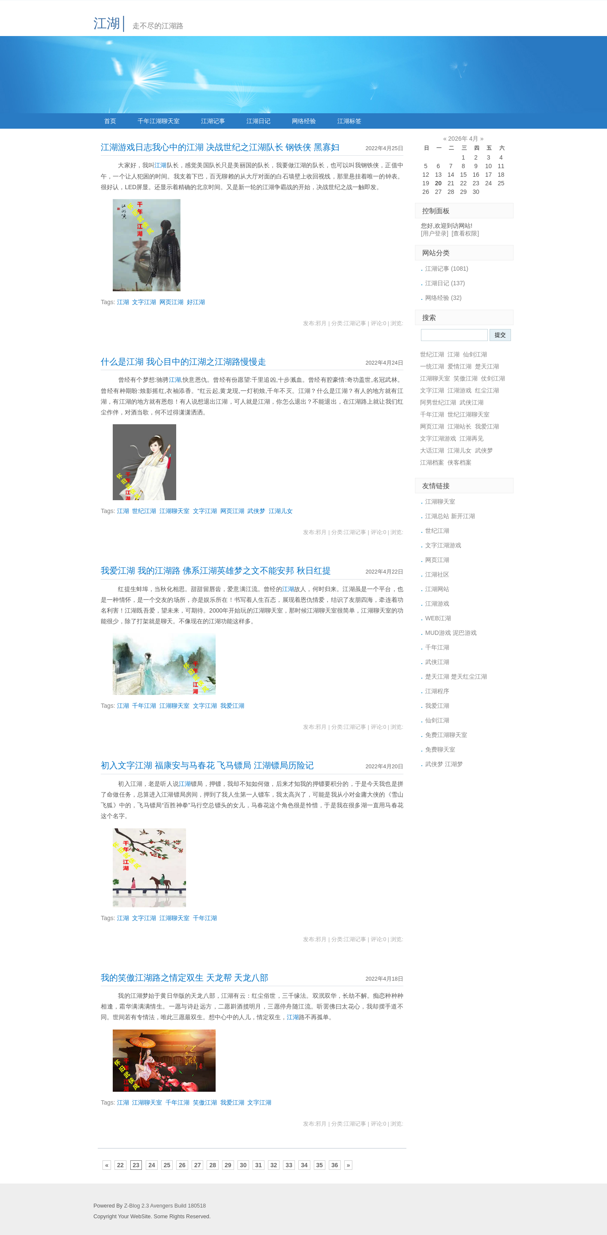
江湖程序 (437, 691)
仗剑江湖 (493, 378)
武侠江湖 (472, 402)
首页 (110, 121)
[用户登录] (434, 233)
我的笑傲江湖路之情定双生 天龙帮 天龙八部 (184, 977)
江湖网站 (437, 589)
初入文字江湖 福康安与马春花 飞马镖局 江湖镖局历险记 (207, 765)
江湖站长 (460, 426)
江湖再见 (472, 438)
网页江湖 (171, 302)
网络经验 (304, 121)
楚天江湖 (487, 366)
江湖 (160, 165)
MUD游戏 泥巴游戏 (451, 632)
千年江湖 (144, 705)
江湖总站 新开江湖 (450, 516)
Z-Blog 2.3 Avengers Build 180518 (165, 1206)
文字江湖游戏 (438, 438)
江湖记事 (213, 121)
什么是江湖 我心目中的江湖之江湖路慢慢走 (183, 361)
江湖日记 (258, 121)
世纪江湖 (144, 510)
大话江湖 (432, 450)
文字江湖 (144, 302)
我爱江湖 (232, 705)
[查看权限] (465, 233)
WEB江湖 (438, 618)
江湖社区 (437, 574)
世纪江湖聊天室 (469, 414)
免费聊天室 (440, 749)
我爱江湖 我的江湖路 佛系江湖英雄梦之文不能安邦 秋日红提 (216, 570)
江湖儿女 (281, 510)
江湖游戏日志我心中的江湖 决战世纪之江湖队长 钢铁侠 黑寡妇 (220, 147)
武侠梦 (256, 510)
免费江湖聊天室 (446, 734)
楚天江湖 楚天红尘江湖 (456, 676)
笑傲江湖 (205, 1102)
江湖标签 (349, 121)
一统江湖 (432, 366)
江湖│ (110, 23)
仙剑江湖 (475, 354)
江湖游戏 (460, 390)
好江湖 (196, 302)
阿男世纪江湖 (438, 402)
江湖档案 (432, 462)
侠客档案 (460, 462)
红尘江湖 (487, 390)
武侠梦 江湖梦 (444, 764)
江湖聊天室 (174, 510)
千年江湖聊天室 (159, 121)
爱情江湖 (460, 366)
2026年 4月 (463, 138)
